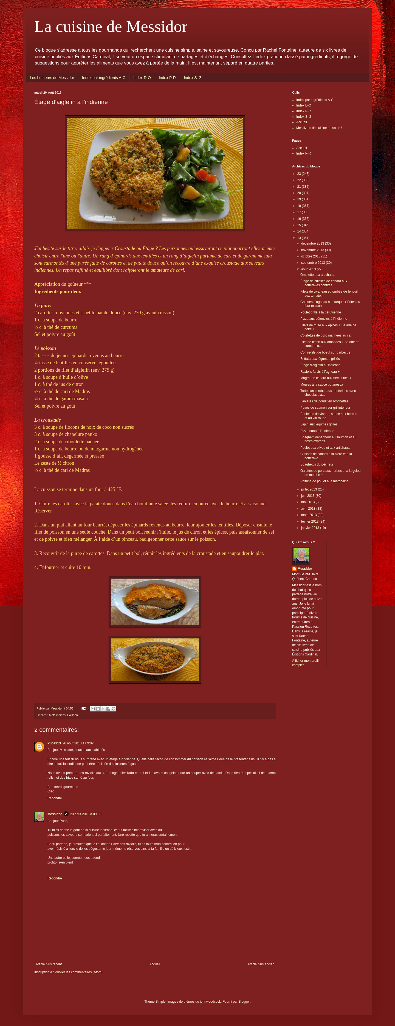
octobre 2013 (311, 256)
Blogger (244, 1001)
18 (299, 206)
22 (299, 180)
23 (299, 174)
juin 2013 (308, 496)
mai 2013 (308, 502)
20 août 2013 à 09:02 (78, 743)
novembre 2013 (313, 250)
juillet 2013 (309, 489)
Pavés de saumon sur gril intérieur (325, 408)
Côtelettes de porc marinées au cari (326, 335)
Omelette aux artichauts (317, 275)
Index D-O (142, 77)
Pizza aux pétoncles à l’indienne (323, 319)
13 (299, 238)
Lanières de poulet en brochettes (324, 401)
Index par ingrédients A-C (103, 77)
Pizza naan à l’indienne (317, 431)
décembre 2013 (313, 243)
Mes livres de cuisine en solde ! (319, 128)
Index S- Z (193, 77)
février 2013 (310, 521)
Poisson (72, 715)
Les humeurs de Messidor (52, 77)
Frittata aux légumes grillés (320, 359)
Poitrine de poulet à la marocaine (324, 481)
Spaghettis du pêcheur (316, 464)
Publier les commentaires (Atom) (79, 972)
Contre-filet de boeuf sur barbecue (325, 352)
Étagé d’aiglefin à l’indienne (320, 365)
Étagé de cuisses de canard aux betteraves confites (323, 283)
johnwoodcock (210, 1001)
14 (299, 231)
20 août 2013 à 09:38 (85, 814)
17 (299, 212)
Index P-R (167, 77)
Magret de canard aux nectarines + (325, 378)
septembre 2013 (313, 263)
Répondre (54, 798)
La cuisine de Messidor (110, 26)
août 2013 (309, 269)
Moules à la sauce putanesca (321, 384)
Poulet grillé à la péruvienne (320, 312)
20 (299, 193)
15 (299, 225)
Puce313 (54, 743)
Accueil (154, 964)
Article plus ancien (261, 964)
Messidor (54, 814)
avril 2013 (308, 509)
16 (299, 219)
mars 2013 (309, 515)
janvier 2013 (310, 528)
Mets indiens (57, 715)
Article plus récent (49, 964)
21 (299, 187)
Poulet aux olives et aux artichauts (325, 448)
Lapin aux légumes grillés (318, 424)
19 (299, 199)
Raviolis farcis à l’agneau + (320, 372)
